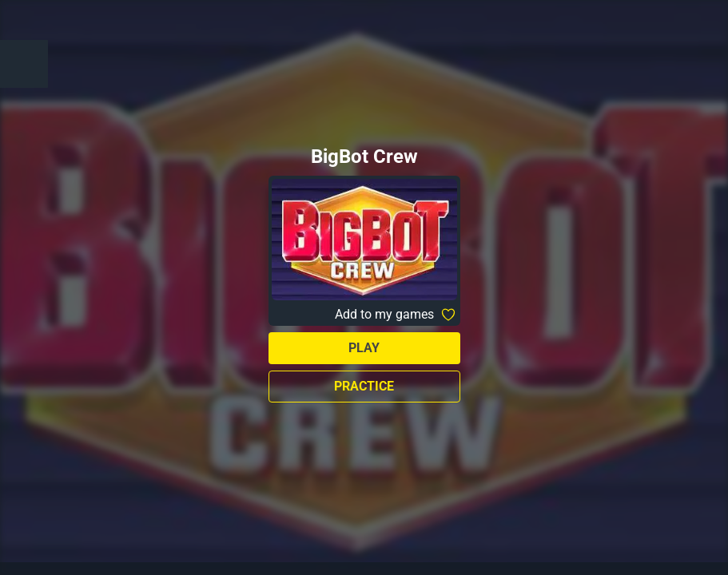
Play (364, 347)
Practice (364, 386)
